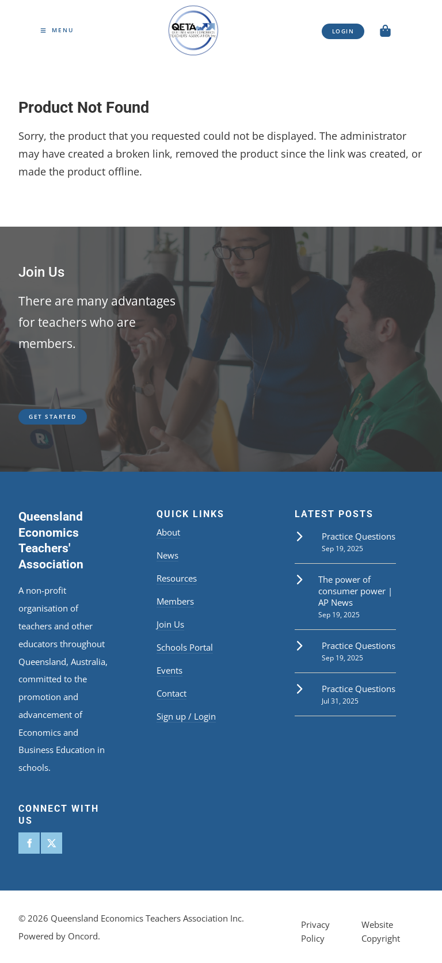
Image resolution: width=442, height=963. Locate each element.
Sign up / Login (186, 716)
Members (175, 601)
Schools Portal (185, 647)
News (167, 555)
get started (42, 414)
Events (169, 670)
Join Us (170, 624)
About (168, 532)
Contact (171, 693)
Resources (177, 578)
